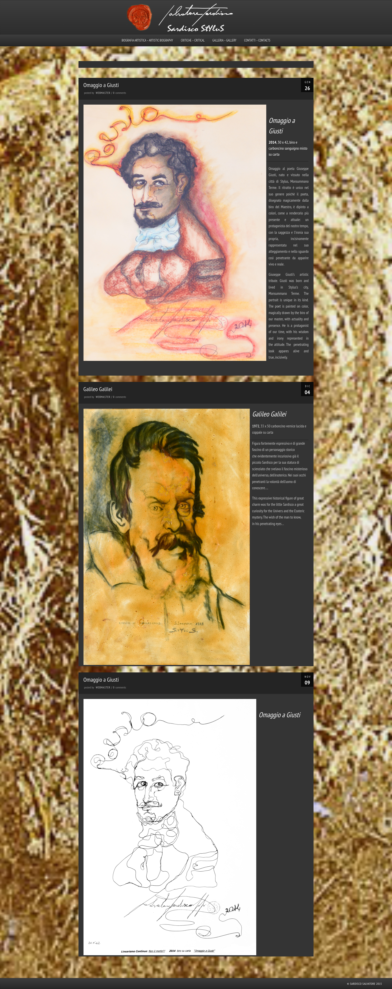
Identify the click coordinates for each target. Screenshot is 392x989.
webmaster (103, 93)
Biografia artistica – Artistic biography (147, 40)
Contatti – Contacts (257, 40)
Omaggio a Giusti (101, 85)
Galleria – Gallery (224, 40)
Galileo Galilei (98, 389)
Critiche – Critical (192, 40)
